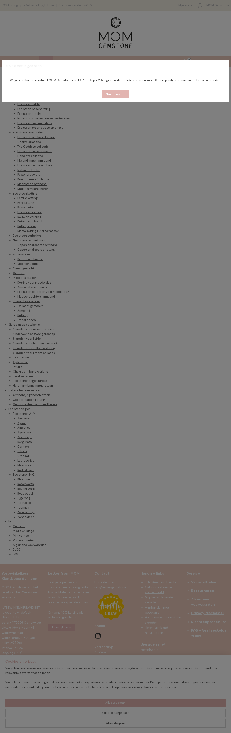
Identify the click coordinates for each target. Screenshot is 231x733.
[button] (115, 94)
